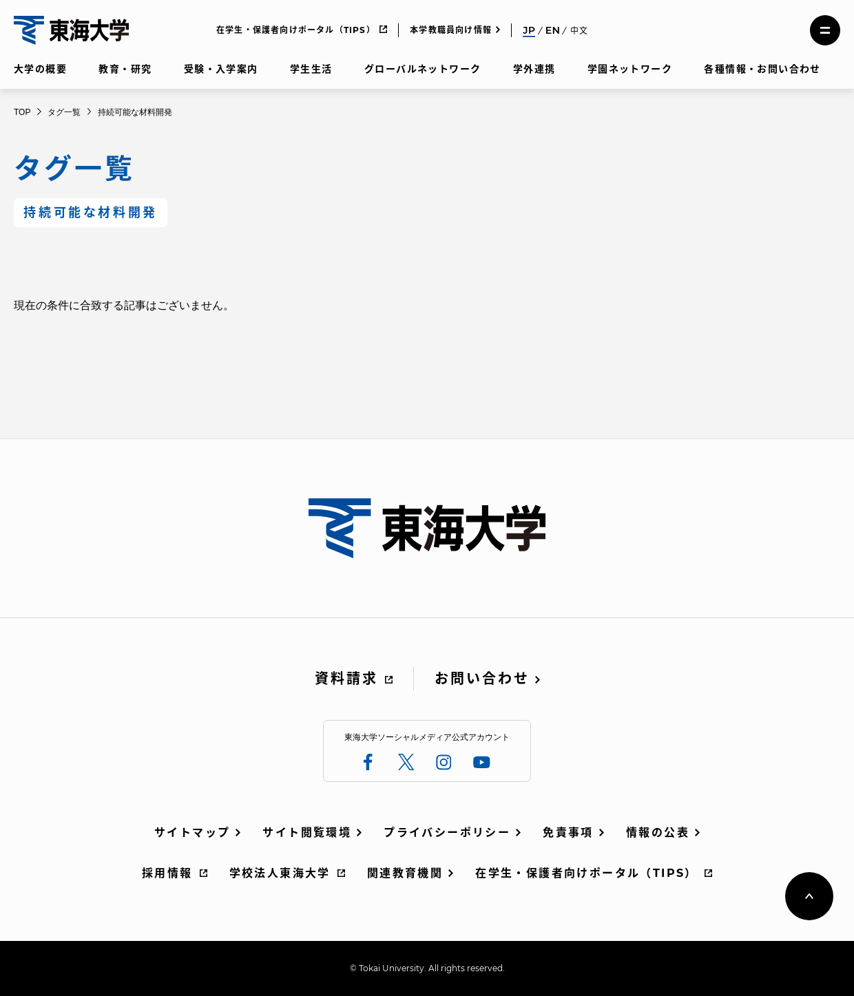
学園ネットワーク (629, 69)
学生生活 (311, 69)
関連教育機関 (405, 873)
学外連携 (534, 69)
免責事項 (568, 832)
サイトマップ (192, 832)
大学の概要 (40, 69)
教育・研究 (125, 69)
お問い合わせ (482, 678)
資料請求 (346, 678)
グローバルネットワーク (422, 69)
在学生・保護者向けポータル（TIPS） (295, 30)
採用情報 (167, 873)
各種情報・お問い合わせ (762, 69)
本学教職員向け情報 (451, 30)
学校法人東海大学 (280, 873)
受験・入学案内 (221, 69)
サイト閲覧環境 (306, 832)
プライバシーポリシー (447, 832)
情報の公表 (657, 832)
